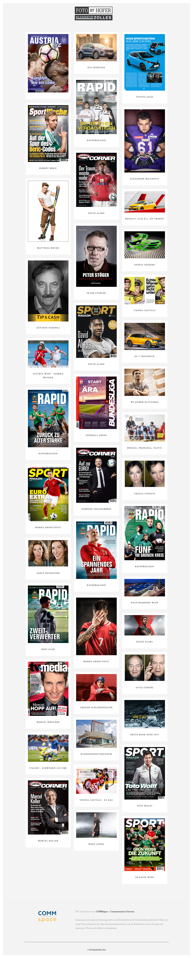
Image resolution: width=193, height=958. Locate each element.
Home (34, 12)
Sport (47, 12)
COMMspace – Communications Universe (115, 911)
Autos (139, 12)
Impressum (155, 12)
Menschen (64, 12)
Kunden (124, 12)
